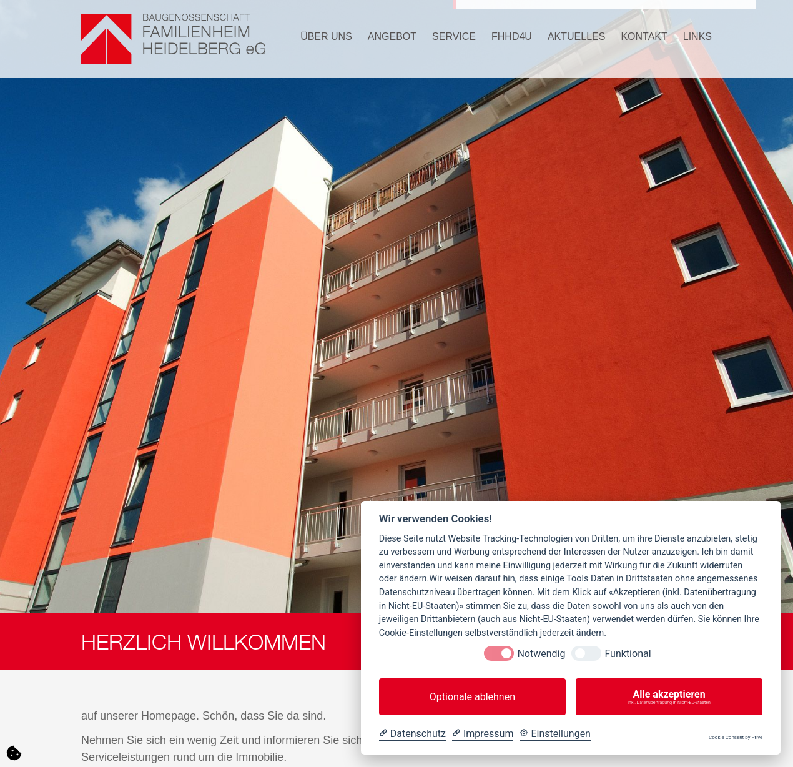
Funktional (627, 654)
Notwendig (541, 654)
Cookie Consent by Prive (735, 737)
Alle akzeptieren (669, 697)
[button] (318, 39)
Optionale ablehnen (472, 697)
